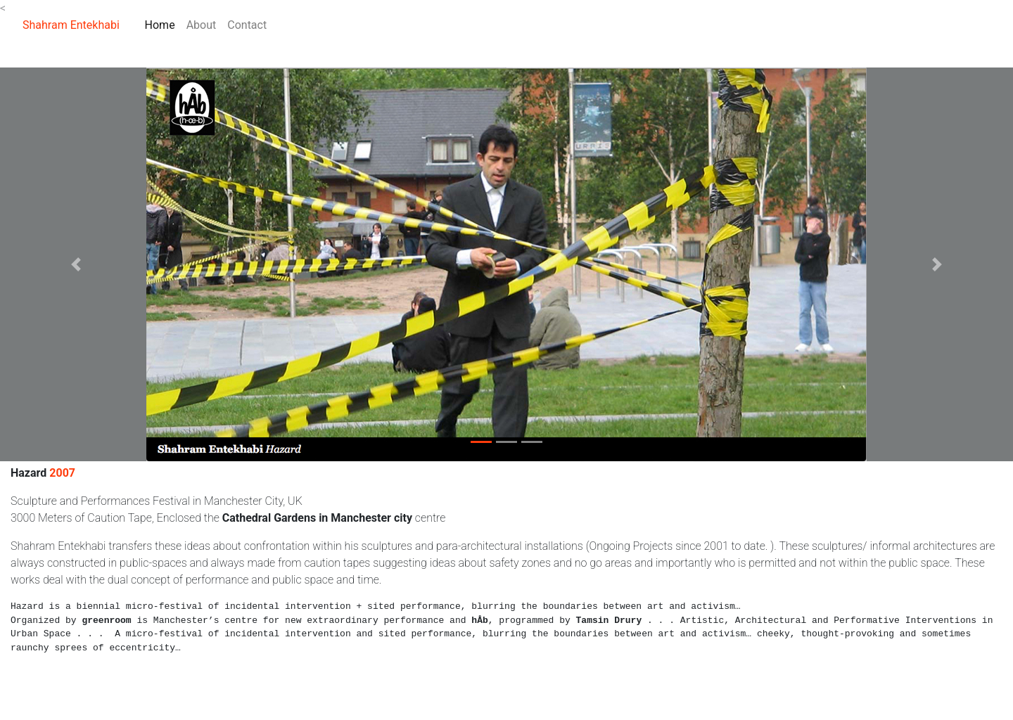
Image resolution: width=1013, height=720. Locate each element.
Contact (247, 25)
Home (163, 24)
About (201, 25)
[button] (76, 264)
